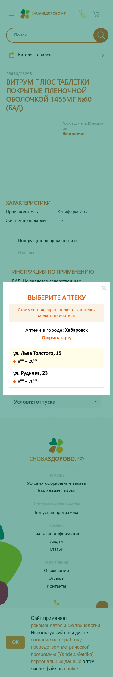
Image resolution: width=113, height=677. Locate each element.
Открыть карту (56, 338)
